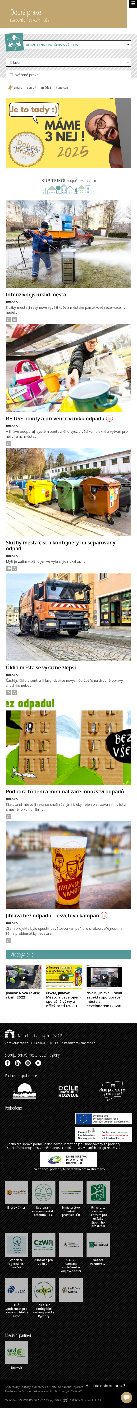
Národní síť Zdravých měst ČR (33, 1035)
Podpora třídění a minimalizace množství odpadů (65, 791)
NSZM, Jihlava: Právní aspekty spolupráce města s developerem (104, 999)
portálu (38, 1144)
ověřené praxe (24, 74)
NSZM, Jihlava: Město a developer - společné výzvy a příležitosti (63, 999)
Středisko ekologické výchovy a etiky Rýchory (44, 1310)
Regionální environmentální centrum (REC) (43, 1211)
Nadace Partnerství (98, 1262)
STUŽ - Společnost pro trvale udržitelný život (16, 1310)
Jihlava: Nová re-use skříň (23, 994)
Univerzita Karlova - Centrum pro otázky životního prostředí (98, 1217)
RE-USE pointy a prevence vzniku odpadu (59, 418)
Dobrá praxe (68, 14)
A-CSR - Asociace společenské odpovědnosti (71, 1265)
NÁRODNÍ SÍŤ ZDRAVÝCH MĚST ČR (27, 1400)
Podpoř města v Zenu (68, 180)
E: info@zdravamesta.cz (77, 1043)
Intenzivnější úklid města (36, 294)
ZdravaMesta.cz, (17, 1043)
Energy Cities (16, 1208)
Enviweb (16, 1368)
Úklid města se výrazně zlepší (41, 667)
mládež (46, 87)
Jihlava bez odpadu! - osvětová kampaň (56, 915)
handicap (62, 87)
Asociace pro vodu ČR (43, 1262)
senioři (31, 87)
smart (18, 87)
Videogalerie (22, 954)
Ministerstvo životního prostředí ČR (71, 1211)
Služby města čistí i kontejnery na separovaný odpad (60, 545)
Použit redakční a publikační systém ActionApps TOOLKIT (43, 1391)
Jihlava (15, 62)
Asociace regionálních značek (16, 1263)
